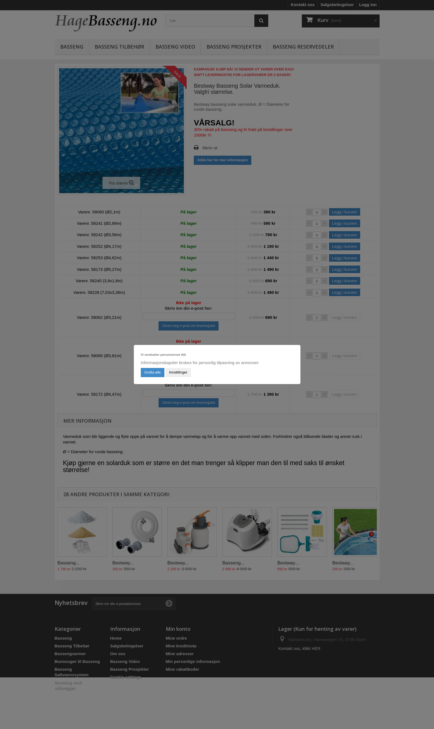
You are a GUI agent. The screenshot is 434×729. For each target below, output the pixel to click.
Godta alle (152, 372)
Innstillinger (178, 372)
